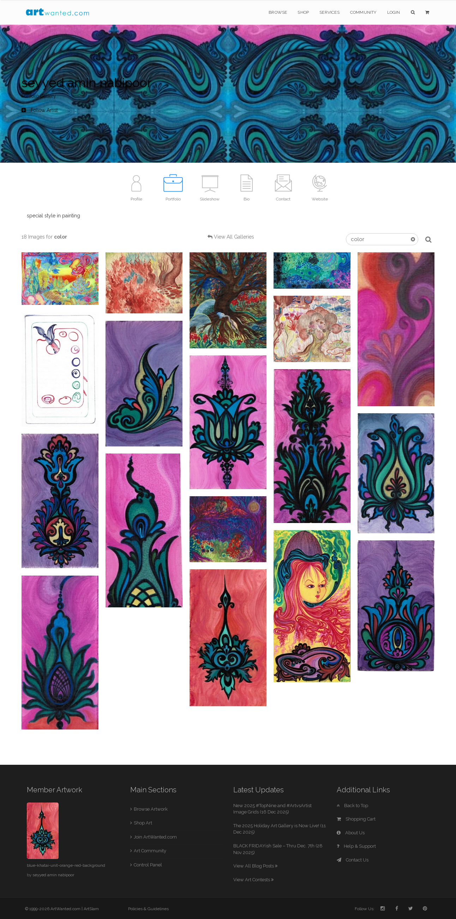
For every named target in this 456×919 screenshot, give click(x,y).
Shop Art (143, 822)
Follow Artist (40, 110)
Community (363, 12)
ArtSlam (91, 908)
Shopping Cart (356, 819)
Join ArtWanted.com (155, 837)
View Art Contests (253, 879)
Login (393, 12)
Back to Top (352, 805)
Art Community (150, 850)
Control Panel (148, 864)
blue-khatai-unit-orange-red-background (66, 865)
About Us (351, 832)
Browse (278, 12)
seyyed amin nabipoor (53, 874)
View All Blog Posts (255, 866)
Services (329, 12)
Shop (303, 12)
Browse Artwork (151, 809)
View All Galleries (234, 237)
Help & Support (356, 846)
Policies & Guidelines (148, 908)
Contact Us (352, 860)
